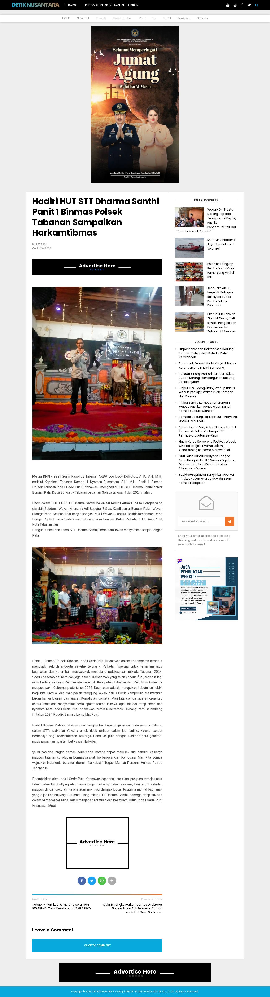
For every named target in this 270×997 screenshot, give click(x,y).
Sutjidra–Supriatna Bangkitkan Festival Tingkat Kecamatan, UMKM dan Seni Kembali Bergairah (206, 479)
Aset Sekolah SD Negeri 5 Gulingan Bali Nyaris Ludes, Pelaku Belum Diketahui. (220, 296)
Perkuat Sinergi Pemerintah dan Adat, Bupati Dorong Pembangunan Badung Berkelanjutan (206, 378)
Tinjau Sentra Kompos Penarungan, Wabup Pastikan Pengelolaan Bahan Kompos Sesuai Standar (205, 407)
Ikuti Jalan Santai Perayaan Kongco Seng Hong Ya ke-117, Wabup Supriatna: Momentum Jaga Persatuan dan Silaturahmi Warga (207, 462)
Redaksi (71, 5)
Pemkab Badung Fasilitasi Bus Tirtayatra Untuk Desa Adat (208, 419)
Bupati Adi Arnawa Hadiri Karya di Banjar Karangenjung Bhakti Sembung (207, 366)
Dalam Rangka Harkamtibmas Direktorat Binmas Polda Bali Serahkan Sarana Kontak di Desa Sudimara (132, 908)
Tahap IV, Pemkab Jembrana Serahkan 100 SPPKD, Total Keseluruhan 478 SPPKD (61, 906)
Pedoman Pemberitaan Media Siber (111, 5)
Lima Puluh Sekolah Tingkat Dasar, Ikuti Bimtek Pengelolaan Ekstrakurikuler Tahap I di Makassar (221, 322)
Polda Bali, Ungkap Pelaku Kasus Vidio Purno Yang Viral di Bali (220, 270)
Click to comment (97, 945)
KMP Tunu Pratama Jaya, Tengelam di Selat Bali (221, 244)
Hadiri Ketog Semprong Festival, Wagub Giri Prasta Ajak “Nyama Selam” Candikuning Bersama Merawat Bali (207, 446)
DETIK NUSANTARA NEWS (43, 5)
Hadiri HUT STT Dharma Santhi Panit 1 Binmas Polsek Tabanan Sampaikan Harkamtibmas (95, 217)
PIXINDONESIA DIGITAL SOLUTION (154, 991)
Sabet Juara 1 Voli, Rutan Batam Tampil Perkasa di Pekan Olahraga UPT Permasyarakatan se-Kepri (207, 431)
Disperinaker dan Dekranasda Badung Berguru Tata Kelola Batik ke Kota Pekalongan (206, 353)
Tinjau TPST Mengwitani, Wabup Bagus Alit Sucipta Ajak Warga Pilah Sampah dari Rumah (207, 392)
